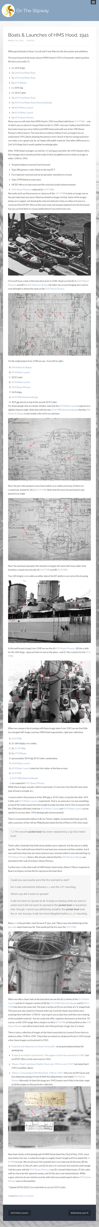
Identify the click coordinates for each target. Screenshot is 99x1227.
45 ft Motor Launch (24, 112)
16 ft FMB (45, 569)
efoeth (30, 41)
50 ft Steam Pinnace (24, 117)
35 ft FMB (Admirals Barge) (24, 397)
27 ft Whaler (21, 82)
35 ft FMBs (79, 121)
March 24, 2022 (16, 41)
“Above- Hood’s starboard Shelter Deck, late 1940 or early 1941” (42, 1064)
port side (12, 927)
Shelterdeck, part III (79, 1213)
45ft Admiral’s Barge (37, 285)
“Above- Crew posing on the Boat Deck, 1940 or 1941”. (37, 1072)
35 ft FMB (60, 193)
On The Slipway (32, 10)
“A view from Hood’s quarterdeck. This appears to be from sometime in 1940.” (48, 1055)
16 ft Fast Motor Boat (25, 72)
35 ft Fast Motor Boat (25, 97)
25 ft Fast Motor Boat (25, 77)
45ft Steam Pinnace (65, 648)
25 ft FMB (41, 489)
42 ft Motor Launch (24, 107)
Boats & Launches (26, 1196)
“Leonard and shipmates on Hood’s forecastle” (33, 1046)
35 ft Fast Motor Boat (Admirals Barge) (33, 102)
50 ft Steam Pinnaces (21, 189)
